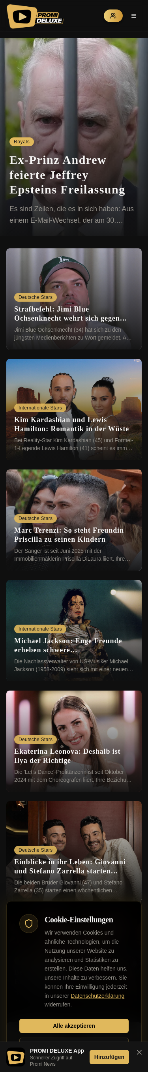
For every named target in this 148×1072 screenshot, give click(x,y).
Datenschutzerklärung (97, 996)
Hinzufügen (109, 1057)
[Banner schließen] (139, 1052)
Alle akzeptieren (74, 1026)
